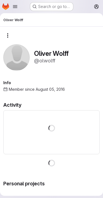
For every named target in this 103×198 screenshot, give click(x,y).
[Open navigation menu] (15, 6)
